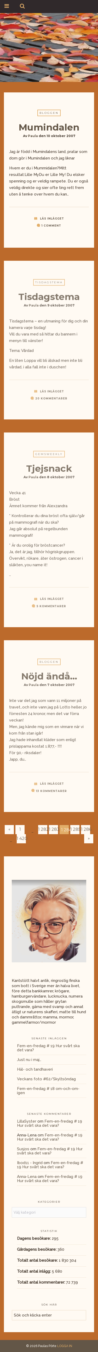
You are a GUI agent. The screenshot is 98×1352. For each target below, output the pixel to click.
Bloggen (49, 113)
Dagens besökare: (34, 1238)
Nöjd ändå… (49, 678)
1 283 (53, 829)
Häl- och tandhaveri (35, 1069)
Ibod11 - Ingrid (30, 1162)
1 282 (42, 829)
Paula (33, 136)
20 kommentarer (51, 400)
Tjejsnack (49, 470)
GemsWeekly (49, 456)
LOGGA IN (64, 1346)
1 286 (85, 829)
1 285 (74, 829)
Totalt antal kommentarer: (41, 1282)
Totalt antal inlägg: (34, 1271)
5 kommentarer (51, 608)
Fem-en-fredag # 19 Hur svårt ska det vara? (48, 1047)
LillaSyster (26, 1121)
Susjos (23, 1149)
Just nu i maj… (29, 1059)
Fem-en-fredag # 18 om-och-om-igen (48, 1090)
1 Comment (51, 226)
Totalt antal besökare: (38, 1260)
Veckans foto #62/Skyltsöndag (46, 1079)
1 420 (21, 838)
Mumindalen (49, 127)
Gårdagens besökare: (37, 1249)
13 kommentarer (51, 792)
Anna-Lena (27, 1176)
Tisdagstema (49, 284)
